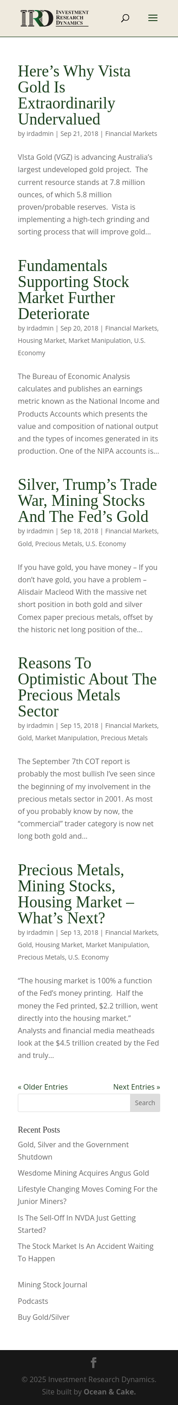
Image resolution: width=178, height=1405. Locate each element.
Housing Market (41, 340)
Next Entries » (136, 1087)
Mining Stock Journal (52, 1285)
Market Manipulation (99, 340)
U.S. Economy (105, 543)
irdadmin (39, 133)
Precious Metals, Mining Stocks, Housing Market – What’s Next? (76, 894)
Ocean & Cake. (110, 1392)
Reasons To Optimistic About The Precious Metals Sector (87, 687)
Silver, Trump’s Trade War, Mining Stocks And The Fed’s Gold (87, 501)
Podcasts (33, 1301)
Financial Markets (131, 133)
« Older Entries (43, 1087)
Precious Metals (58, 543)
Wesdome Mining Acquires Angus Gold (83, 1173)
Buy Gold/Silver (44, 1317)
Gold (25, 543)
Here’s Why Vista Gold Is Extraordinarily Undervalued (74, 95)
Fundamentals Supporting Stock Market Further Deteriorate (73, 290)
